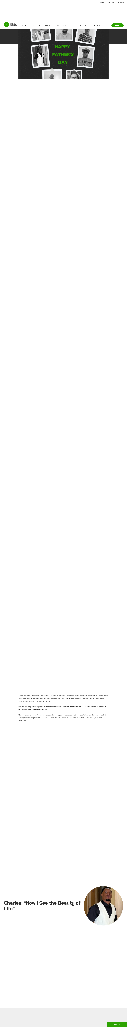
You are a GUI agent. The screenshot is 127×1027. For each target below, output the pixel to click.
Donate (117, 25)
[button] (28, 26)
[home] (10, 25)
